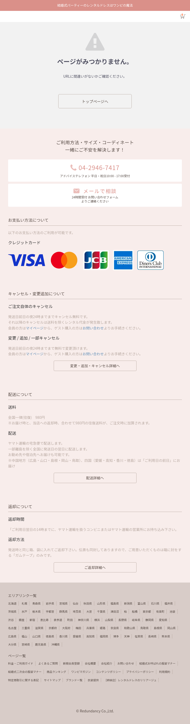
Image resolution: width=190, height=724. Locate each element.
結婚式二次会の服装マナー (25, 672)
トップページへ (95, 101)
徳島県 (50, 636)
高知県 (90, 636)
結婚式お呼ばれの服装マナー (157, 663)
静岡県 (149, 620)
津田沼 (114, 611)
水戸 (24, 611)
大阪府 (66, 628)
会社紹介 (106, 663)
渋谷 (11, 620)
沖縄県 (55, 644)
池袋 (172, 611)
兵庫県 (90, 628)
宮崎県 (26, 644)
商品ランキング (56, 672)
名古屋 (12, 628)
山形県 (101, 603)
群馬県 (63, 611)
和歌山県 (129, 628)
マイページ (35, 327)
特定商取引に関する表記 (23, 680)
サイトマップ (52, 680)
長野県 (122, 620)
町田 (70, 620)
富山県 (142, 603)
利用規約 (164, 672)
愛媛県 (77, 636)
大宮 (89, 611)
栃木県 (36, 611)
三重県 (26, 628)
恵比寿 (44, 620)
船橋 (135, 611)
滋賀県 (39, 628)
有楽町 (160, 611)
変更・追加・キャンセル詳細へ (95, 365)
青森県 (36, 603)
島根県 (158, 628)
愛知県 (163, 620)
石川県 (155, 603)
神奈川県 (83, 620)
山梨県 (109, 620)
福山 (24, 636)
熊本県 (166, 636)
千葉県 (101, 611)
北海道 (12, 603)
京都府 (53, 628)
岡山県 (171, 628)
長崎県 (152, 636)
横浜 (97, 620)
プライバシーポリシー (140, 672)
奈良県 (114, 628)
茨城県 (12, 611)
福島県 (114, 603)
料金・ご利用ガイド (20, 663)
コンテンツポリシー (108, 672)
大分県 (12, 644)
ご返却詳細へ (95, 567)
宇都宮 (50, 611)
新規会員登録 (71, 663)
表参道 (58, 620)
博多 (116, 636)
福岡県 (104, 636)
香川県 (63, 636)
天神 (126, 636)
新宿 (32, 620)
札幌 (24, 603)
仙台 (75, 603)
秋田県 (88, 603)
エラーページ (95, 16)
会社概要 (90, 663)
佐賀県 (139, 636)
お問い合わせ (93, 327)
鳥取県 (144, 628)
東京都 (147, 611)
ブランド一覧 (74, 680)
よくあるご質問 (48, 663)
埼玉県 (77, 611)
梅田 (78, 628)
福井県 (168, 603)
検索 (17, 16)
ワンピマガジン (81, 672)
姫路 (102, 628)
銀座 (21, 620)
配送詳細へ (95, 477)
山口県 (36, 636)
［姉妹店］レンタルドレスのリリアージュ (130, 680)
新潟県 (128, 603)
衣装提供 (93, 680)
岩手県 (50, 603)
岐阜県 (136, 620)
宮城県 (63, 603)
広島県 (12, 636)
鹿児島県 (40, 644)
